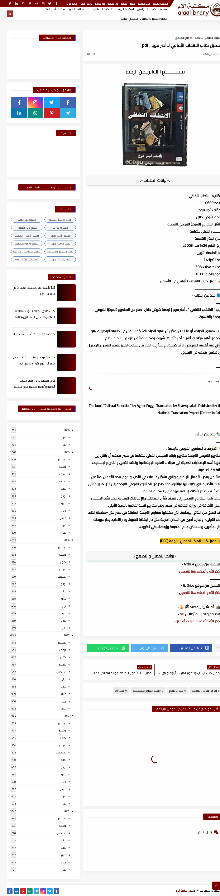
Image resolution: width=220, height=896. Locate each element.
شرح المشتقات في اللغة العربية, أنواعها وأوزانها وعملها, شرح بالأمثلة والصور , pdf (27, 386)
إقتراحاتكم (93, 3)
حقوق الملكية (121, 3)
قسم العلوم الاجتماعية (141, 690)
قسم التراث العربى (53, 243)
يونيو (56, 495)
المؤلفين (135, 9)
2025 (60, 451)
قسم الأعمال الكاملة (20, 235)
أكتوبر (56, 561)
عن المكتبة (106, 3)
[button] (184, 648)
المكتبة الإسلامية (95, 9)
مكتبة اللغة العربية (71, 9)
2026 (60, 430)
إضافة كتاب (65, 3)
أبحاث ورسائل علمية (53, 219)
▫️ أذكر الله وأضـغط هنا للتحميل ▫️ (193, 571)
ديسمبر (55, 459)
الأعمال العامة (122, 18)
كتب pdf (114, 690)
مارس (56, 517)
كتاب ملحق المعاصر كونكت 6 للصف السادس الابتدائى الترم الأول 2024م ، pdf (27, 317)
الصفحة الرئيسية (153, 3)
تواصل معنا (79, 3)
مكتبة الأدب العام (48, 9)
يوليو (56, 488)
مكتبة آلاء (174, 890)
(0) (84, 53)
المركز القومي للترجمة (200, 37)
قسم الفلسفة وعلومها (19, 251)
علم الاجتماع (175, 37)
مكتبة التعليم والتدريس (147, 18)
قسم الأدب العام (53, 235)
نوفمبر (55, 466)
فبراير (56, 437)
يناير (57, 444)
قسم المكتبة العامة (20, 259)
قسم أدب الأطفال (20, 227)
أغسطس (54, 481)
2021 (60, 811)
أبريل (56, 510)
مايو (56, 503)
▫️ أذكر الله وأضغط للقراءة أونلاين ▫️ (191, 621)
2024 (60, 539)
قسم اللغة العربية (53, 259)
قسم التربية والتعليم (19, 243)
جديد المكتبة (137, 3)
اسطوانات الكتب (20, 219)
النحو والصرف (53, 227)
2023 (60, 635)
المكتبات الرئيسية (118, 9)
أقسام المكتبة (152, 9)
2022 (60, 715)
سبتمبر (55, 473)
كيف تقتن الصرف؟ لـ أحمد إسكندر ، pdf (26, 334)
